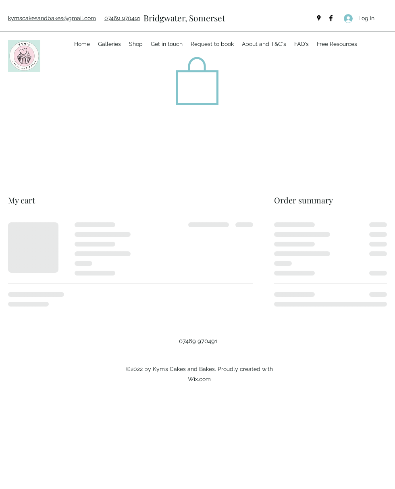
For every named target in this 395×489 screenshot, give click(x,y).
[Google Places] (319, 18)
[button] (197, 79)
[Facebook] (331, 18)
